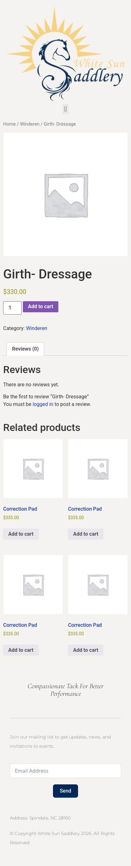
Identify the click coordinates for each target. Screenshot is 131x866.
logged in (43, 404)
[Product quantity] (12, 308)
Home (9, 124)
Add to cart (40, 306)
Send (65, 791)
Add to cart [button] (21, 534)
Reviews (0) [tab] (25, 349)
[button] (65, 109)
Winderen (30, 124)
